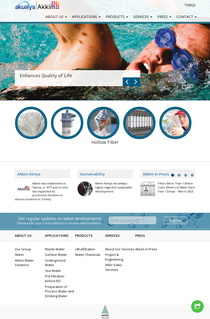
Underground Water (55, 262)
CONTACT (186, 16)
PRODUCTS (117, 16)
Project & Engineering (114, 257)
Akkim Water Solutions (24, 262)
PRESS (164, 16)
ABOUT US (56, 16)
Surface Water (56, 254)
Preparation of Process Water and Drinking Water (59, 291)
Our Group (23, 249)
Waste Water (55, 249)
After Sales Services (113, 267)
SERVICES (142, 16)
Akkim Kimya (28, 173)
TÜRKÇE (189, 5)
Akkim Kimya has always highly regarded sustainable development (113, 187)
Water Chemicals (88, 254)
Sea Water (53, 270)
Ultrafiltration (85, 249)
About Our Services (119, 249)
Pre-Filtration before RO (54, 278)
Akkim (19, 254)
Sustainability (92, 173)
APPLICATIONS (86, 16)
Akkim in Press (146, 249)
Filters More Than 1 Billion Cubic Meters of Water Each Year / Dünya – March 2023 (176, 187)
